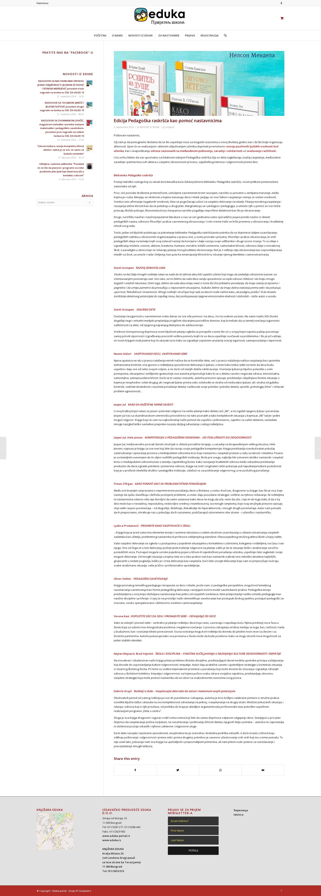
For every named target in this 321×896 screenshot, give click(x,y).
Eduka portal (59, 890)
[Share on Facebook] (135, 770)
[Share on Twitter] (178, 770)
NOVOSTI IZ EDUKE (149, 127)
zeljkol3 (170, 127)
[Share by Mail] (263, 770)
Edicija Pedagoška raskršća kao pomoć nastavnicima (168, 120)
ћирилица (42, 3)
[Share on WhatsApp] (220, 770)
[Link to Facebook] (281, 3)
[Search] (224, 35)
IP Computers (83, 890)
